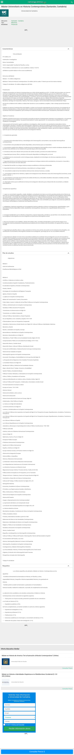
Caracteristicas (7, 49)
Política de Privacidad (18, 724)
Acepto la (14, 724)
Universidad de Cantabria (29, 11)
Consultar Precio (67, 668)
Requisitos (6, 566)
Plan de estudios (8, 253)
